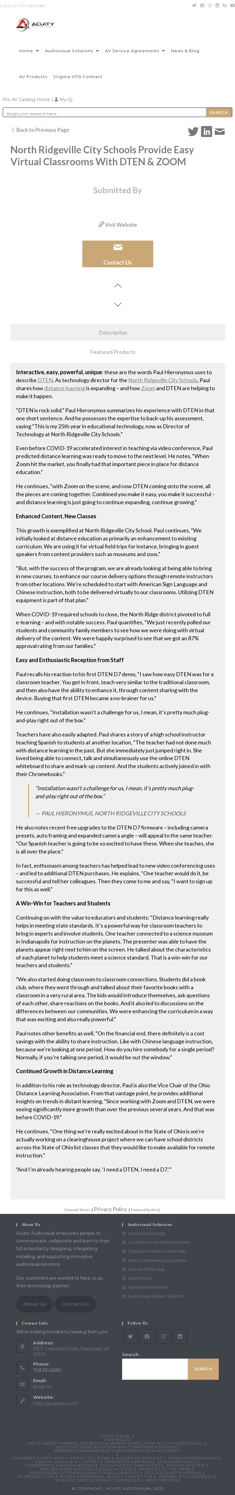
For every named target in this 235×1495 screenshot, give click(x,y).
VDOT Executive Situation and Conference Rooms (115, 1447)
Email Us (42, 1387)
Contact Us (75, 1304)
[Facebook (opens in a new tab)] (202, 6)
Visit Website (118, 224)
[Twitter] (130, 1336)
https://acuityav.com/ (55, 1403)
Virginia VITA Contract (185, 1476)
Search (130, 1354)
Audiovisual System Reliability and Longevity (84, 1472)
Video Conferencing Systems (157, 1260)
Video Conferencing (193, 1458)
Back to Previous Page (39, 129)
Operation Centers (128, 1461)
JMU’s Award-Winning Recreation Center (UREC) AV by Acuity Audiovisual (115, 1443)
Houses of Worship (146, 1269)
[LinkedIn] (180, 1336)
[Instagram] (163, 1336)
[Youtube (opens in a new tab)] (231, 6)
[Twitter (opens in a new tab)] (194, 6)
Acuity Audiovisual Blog (90, 1476)
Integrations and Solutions (74, 1469)
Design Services (176, 1461)
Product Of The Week (165, 1469)
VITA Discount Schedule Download (97, 1480)
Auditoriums (140, 1278)
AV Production (36, 1476)
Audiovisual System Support (156, 1295)
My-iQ (63, 99)
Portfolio (117, 1439)
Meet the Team (163, 1480)
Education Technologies (130, 1465)
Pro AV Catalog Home (27, 99)
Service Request (186, 1465)
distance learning (64, 388)
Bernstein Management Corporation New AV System (117, 1450)
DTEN (45, 380)
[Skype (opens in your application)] (224, 6)
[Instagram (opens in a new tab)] (210, 6)
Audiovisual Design (147, 1233)
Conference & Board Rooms (59, 1465)
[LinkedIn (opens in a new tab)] (217, 6)
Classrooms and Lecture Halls (157, 1251)
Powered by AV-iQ (145, 1209)
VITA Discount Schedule (173, 1472)
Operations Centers (147, 1287)
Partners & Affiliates (38, 1458)
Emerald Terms (77, 1209)
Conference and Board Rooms (158, 1242)
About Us (34, 1304)
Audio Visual (115, 1436)
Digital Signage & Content (67, 1461)
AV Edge (123, 1469)
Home (103, 1458)
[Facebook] (147, 1336)
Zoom (148, 388)
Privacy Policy (110, 1209)
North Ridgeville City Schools (162, 380)
